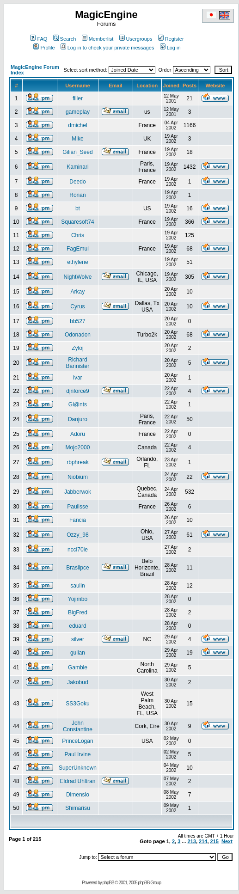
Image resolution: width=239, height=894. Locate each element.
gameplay (78, 112)
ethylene (77, 262)
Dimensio (77, 794)
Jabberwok (77, 492)
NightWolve (77, 277)
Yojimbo (77, 599)
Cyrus (77, 306)
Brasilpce (77, 567)
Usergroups (136, 39)
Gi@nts (77, 404)
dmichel (77, 125)
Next (227, 841)
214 (203, 841)
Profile (44, 47)
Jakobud (77, 682)
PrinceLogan (77, 741)
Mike (77, 138)
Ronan (77, 195)
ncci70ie (77, 549)
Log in (170, 47)
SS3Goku (77, 703)
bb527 (77, 321)
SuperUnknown (78, 768)
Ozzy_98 (77, 535)
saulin (77, 585)
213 (192, 841)
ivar (77, 377)
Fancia (77, 520)
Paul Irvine (78, 754)
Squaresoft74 (77, 222)
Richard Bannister (78, 362)
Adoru (77, 434)
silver (77, 639)
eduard (77, 626)
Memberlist (98, 39)
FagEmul (78, 248)
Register (171, 39)
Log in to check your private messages (107, 47)
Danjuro (77, 419)
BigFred (77, 612)
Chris (77, 235)
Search (64, 39)
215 (214, 841)
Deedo (77, 181)
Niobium (77, 477)
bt (77, 208)
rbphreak (77, 462)
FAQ (38, 39)
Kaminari (77, 167)
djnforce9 (77, 391)
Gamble (77, 667)
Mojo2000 (78, 447)
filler (78, 98)
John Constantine (77, 726)
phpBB (108, 882)
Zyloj (77, 348)
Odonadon (78, 334)
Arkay (78, 291)
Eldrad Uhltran (78, 781)
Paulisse (77, 506)
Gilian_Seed (77, 152)
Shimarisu (77, 808)
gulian (77, 652)
